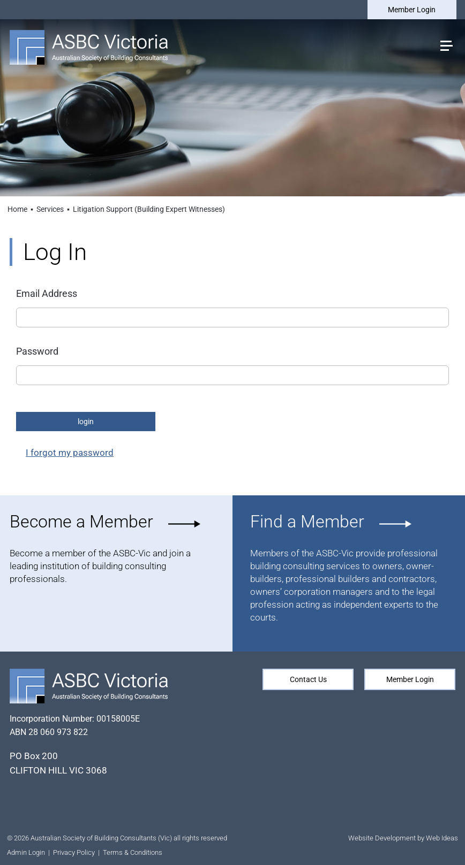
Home (17, 209)
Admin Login (26, 852)
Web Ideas (442, 838)
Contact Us (308, 679)
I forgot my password (70, 452)
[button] (445, 44)
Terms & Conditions (132, 852)
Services (50, 209)
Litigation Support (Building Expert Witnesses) (149, 209)
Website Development (382, 838)
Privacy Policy (74, 852)
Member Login (411, 9)
